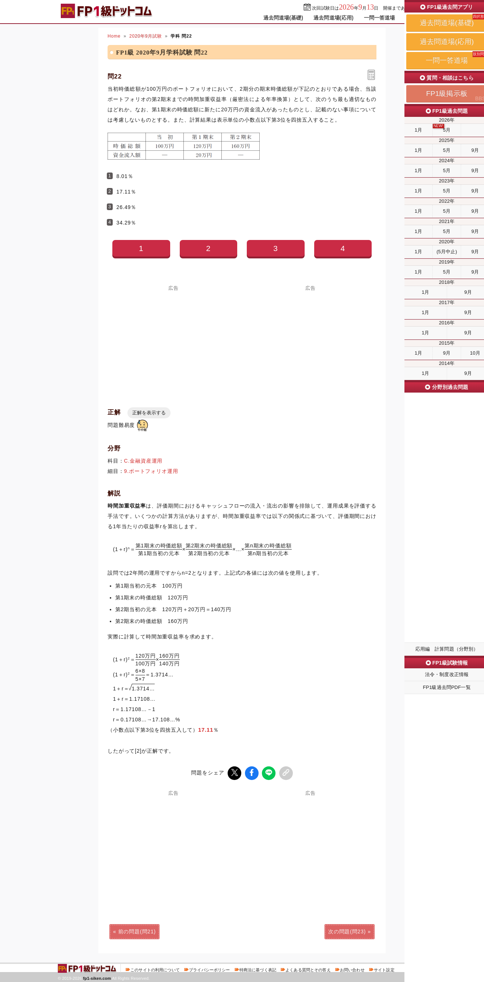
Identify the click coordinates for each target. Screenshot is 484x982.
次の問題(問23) (347, 930)
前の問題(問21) (137, 930)
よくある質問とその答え (308, 969)
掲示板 (413, 18)
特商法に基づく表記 (257, 969)
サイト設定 (384, 969)
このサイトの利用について (155, 969)
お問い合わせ (352, 969)
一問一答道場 (379, 18)
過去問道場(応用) (333, 18)
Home (114, 36)
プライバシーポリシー (209, 969)
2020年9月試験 (145, 36)
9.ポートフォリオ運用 (151, 471)
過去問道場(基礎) (283, 18)
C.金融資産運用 (143, 461)
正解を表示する (149, 412)
